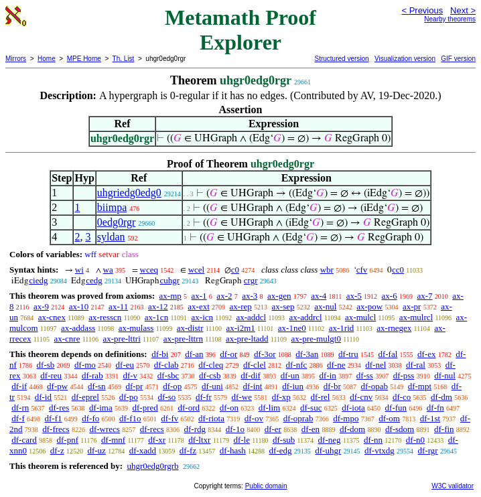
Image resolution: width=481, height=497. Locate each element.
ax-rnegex (393, 328)
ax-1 (199, 296)
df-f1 (53, 418)
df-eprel (85, 397)
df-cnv (361, 397)
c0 (235, 270)
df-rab (92, 375)
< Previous (422, 10)
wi (79, 270)
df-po (128, 397)
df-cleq (210, 365)
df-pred (144, 408)
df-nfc (296, 365)
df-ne (336, 365)
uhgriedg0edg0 (129, 192)
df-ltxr (199, 440)
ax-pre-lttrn (183, 339)
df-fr (204, 397)
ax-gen (279, 296)
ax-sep (283, 306)
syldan (111, 236)
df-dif (250, 375)
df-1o (235, 429)
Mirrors (15, 58)
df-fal (387, 354)
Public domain (266, 486)
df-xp (281, 397)
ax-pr (412, 306)
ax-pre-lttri (121, 339)
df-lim (270, 408)
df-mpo (345, 418)
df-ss (364, 375)
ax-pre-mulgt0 (316, 339)
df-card (24, 440)
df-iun (292, 386)
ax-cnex (52, 317)
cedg (94, 280)
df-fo (90, 418)
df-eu (125, 365)
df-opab (374, 386)
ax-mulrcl (416, 317)
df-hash (233, 450)
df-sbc (168, 375)
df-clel (254, 365)
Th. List (124, 58)
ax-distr (190, 328)
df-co (402, 397)
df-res (59, 408)
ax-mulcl (360, 317)
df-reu (51, 375)
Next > (463, 10)
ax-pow (369, 306)
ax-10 (79, 306)
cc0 (398, 270)
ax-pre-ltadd (247, 339)
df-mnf (113, 440)
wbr (327, 270)
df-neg (329, 440)
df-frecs (55, 429)
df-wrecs (104, 429)
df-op (172, 386)
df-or (228, 354)
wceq (149, 270)
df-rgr (428, 450)
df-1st (430, 418)
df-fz (188, 450)
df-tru (348, 354)
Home (47, 58)
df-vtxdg (379, 450)
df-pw (57, 386)
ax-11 (118, 306)
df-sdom (399, 429)
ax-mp (170, 296)
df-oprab (298, 418)
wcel (196, 270)
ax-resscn (104, 317)
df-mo (85, 365)
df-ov (254, 418)
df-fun (396, 408)
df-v (130, 375)
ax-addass (78, 328)
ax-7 (424, 296)
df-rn (20, 408)
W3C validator (452, 486)
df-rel (320, 397)
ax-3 (249, 296)
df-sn (97, 386)
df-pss (404, 375)
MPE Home (84, 58)
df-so (167, 397)
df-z (57, 450)
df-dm (441, 397)
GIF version (458, 58)
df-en (310, 429)
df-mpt (419, 386)
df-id (43, 397)
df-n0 (415, 440)
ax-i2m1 (240, 328)
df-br (332, 386)
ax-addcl (251, 317)
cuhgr (169, 280)
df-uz (96, 450)
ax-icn (202, 317)
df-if (19, 386)
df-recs (152, 429)
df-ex (426, 354)
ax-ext (198, 306)
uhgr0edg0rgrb (152, 466)
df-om (389, 418)
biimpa (112, 207)
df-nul (445, 375)
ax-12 (158, 306)
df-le (241, 440)
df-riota (211, 418)
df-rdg (195, 429)
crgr (251, 280)
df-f (18, 418)
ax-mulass (136, 328)
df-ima (101, 408)
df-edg (280, 450)
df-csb (210, 375)
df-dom (352, 429)
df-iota (353, 408)
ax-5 (354, 296)
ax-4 (318, 296)
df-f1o (130, 418)
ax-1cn (156, 317)
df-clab (166, 365)
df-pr (134, 386)
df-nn (373, 440)
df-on (229, 408)
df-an (194, 354)
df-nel (375, 365)
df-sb (46, 365)
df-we (242, 397)
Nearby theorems (450, 19)
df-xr (156, 440)
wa (108, 270)
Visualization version (404, 58)
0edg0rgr (116, 222)
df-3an (306, 354)
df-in (328, 375)
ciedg (38, 280)
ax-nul (325, 306)
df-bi (159, 354)
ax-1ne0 (292, 328)
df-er (273, 429)
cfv (362, 270)
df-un (290, 375)
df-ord (189, 408)
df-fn (435, 408)
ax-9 (41, 306)
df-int (253, 386)
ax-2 (224, 296)
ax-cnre (67, 339)
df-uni (212, 386)
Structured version (341, 58)
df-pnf (68, 440)
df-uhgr (328, 450)
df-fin (444, 429)
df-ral (415, 365)
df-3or (265, 354)
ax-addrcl (305, 317)
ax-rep (241, 306)
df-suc (311, 408)
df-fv (169, 418)
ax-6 (389, 296)
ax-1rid (341, 328)
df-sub (284, 440)
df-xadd (142, 450)
